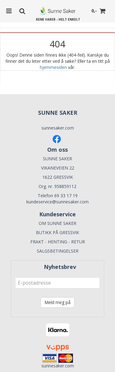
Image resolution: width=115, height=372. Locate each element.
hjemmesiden (53, 67)
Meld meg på (57, 302)
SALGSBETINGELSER (58, 251)
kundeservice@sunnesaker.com (57, 202)
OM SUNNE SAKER (57, 223)
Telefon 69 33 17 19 (58, 195)
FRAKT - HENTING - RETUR (57, 242)
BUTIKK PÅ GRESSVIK (57, 232)
